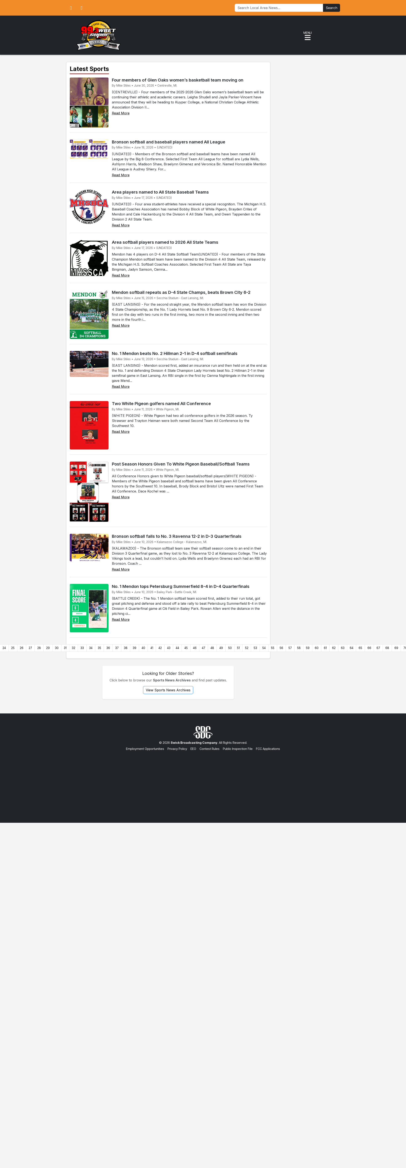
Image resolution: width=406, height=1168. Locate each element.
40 (143, 648)
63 (342, 648)
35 (99, 648)
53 (255, 648)
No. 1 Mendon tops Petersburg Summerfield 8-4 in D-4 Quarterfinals (180, 586)
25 (13, 648)
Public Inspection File (238, 749)
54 (264, 648)
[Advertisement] (203, 782)
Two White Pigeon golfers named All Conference (161, 403)
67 (378, 648)
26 (21, 648)
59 (308, 648)
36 (108, 648)
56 (281, 648)
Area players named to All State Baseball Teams (160, 192)
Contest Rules (210, 749)
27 (30, 648)
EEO (193, 749)
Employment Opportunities (145, 749)
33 (82, 648)
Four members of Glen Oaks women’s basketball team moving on (177, 80)
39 (134, 648)
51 (238, 648)
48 (212, 648)
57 (290, 648)
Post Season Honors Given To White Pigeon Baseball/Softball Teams (181, 464)
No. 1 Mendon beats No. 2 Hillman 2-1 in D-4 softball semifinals (174, 353)
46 (195, 648)
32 (73, 648)
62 (334, 648)
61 (325, 648)
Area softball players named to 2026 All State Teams (165, 242)
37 (117, 648)
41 (151, 648)
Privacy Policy (177, 749)
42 (160, 648)
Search (331, 8)
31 (65, 648)
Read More (121, 113)
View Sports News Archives (168, 690)
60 (317, 648)
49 (221, 648)
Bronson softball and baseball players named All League (168, 141)
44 (177, 648)
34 (90, 648)
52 (246, 648)
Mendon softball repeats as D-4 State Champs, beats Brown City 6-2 (181, 292)
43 (168, 648)
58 (299, 648)
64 (351, 648)
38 (125, 648)
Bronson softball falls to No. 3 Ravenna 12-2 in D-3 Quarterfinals (176, 536)
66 (369, 648)
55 (272, 648)
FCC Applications (268, 749)
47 (203, 648)
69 (396, 648)
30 (57, 648)
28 (39, 648)
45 (186, 648)
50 (230, 648)
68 (387, 648)
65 (360, 648)
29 (48, 648)
